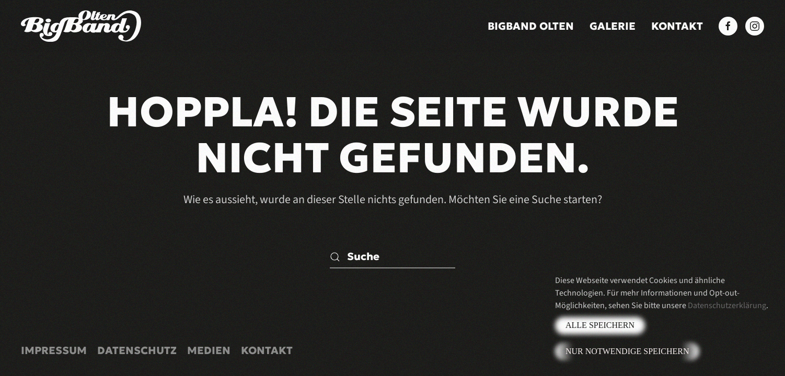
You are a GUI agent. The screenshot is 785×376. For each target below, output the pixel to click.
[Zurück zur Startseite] (81, 26)
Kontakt (677, 26)
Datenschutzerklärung (727, 305)
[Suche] (392, 256)
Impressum (54, 350)
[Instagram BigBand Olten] (754, 26)
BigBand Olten (531, 26)
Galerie (613, 26)
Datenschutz (137, 350)
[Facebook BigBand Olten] (728, 26)
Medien (208, 350)
